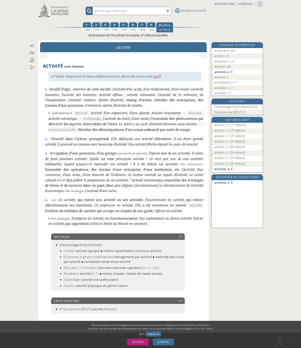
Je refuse (163, 342)
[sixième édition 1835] (133, 27)
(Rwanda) (88, 309)
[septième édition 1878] (142, 27)
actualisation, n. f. (225, 82)
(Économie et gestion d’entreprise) (108, 257)
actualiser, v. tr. (224, 88)
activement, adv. (225, 51)
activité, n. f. (223, 72)
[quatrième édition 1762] (114, 27)
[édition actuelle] (164, 27)
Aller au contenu (54, 3)
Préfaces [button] (245, 3)
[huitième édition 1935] (151, 27)
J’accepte (138, 342)
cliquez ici (153, 334)
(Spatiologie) (91, 279)
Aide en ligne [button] (224, 3)
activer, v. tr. (222, 56)
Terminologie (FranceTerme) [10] (235, 107)
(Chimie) (82, 251)
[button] (32, 45)
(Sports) (96, 285)
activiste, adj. (222, 66)
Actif (156, 76)
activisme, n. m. (224, 61)
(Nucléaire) (81, 273)
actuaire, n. (221, 77)
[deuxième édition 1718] (96, 27)
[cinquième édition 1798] (124, 27)
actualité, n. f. (223, 93)
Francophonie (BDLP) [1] (230, 112)
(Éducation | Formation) (111, 268)
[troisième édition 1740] (105, 27)
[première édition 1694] (87, 27)
